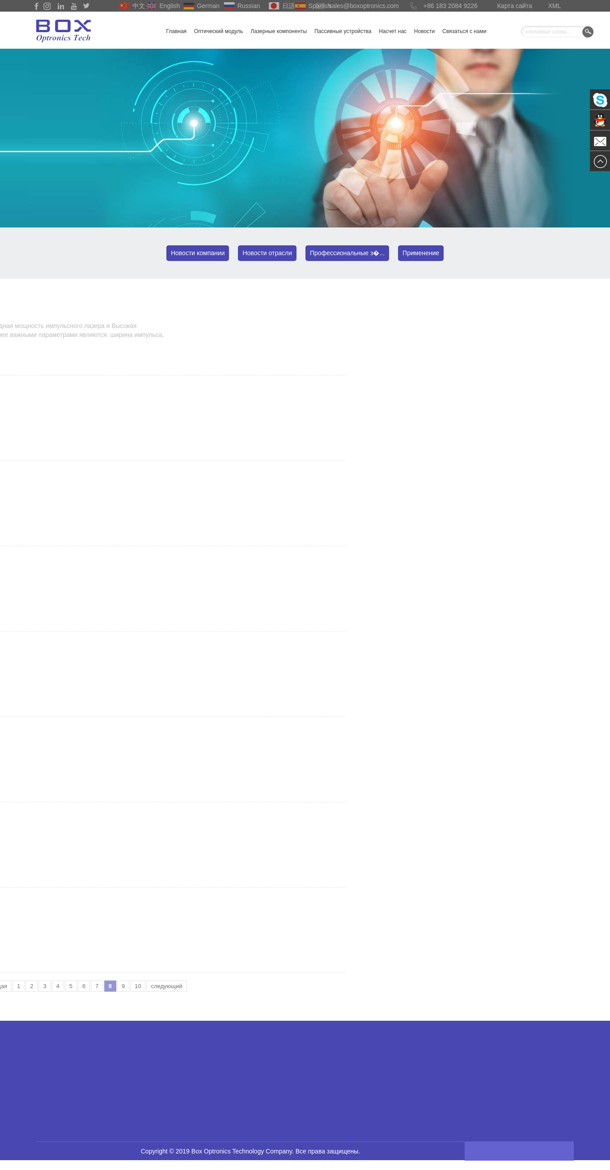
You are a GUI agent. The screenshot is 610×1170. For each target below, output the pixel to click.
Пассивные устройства (342, 31)
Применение (420, 253)
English (158, 5)
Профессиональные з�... (347, 253)
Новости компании (198, 253)
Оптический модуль (218, 31)
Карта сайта (503, 5)
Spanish (308, 5)
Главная (176, 31)
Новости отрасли (267, 253)
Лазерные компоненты (278, 31)
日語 (280, 5)
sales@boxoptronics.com (339, 5)
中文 (130, 5)
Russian (237, 5)
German (197, 5)
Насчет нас (393, 31)
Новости (424, 31)
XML (548, 5)
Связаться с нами (464, 31)
